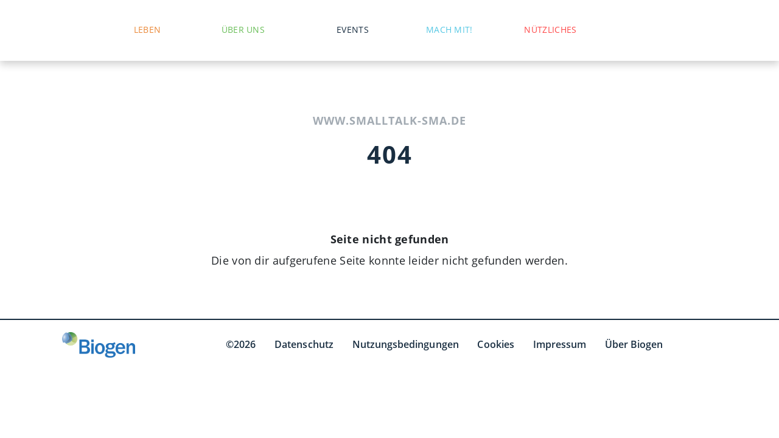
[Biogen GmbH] (98, 345)
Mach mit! (449, 29)
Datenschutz (304, 344)
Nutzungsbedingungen (405, 344)
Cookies (495, 344)
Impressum (560, 344)
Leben (147, 29)
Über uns (243, 29)
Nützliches (550, 29)
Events (353, 29)
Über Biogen (634, 344)
